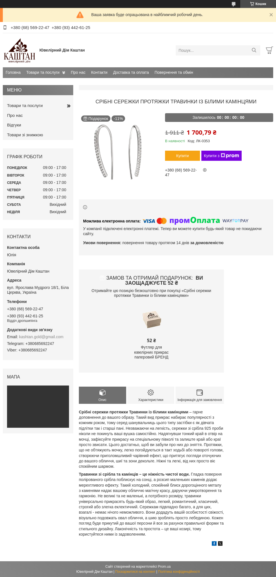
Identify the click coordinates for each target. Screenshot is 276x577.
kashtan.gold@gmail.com (41, 337)
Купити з (221, 155)
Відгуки (14, 124)
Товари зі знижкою (25, 134)
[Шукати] (254, 50)
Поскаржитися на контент (135, 572)
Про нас (78, 72)
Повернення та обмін (174, 72)
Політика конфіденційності (179, 572)
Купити (182, 155)
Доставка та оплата (131, 72)
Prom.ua (164, 567)
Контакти (99, 72)
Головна (13, 72)
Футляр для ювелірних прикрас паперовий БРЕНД (151, 352)
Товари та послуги (42, 72)
